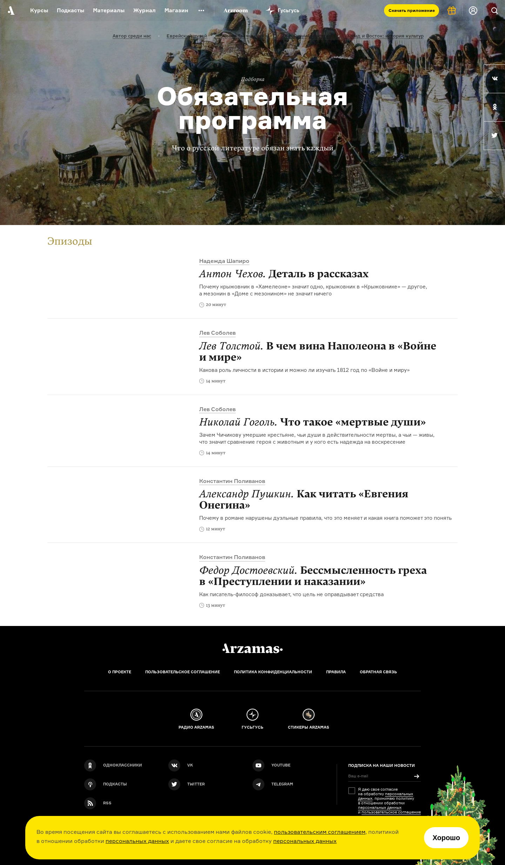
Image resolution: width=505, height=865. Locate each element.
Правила (336, 671)
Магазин (176, 10)
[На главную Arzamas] (10, 10)
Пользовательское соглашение (182, 671)
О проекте (119, 671)
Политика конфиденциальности (273, 671)
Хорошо (446, 838)
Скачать (412, 10)
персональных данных (137, 840)
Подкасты (70, 10)
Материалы (108, 10)
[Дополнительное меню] (201, 11)
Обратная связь (378, 671)
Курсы (39, 10)
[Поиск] (494, 11)
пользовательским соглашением (319, 831)
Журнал (144, 10)
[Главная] (252, 648)
